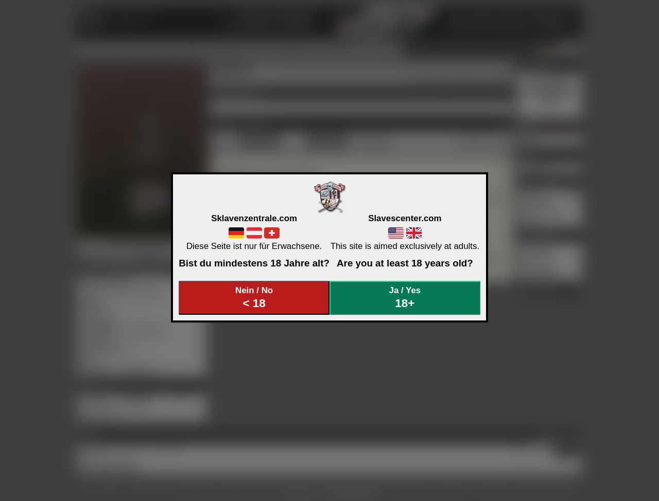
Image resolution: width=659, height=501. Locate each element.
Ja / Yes (405, 297)
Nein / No (254, 297)
